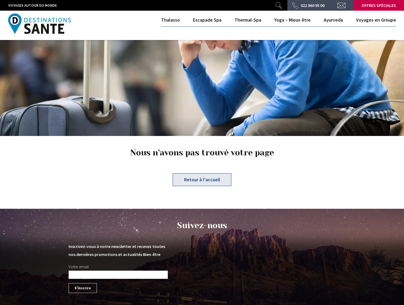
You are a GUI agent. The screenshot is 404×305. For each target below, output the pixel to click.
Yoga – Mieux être (292, 20)
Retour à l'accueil (202, 179)
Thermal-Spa (248, 20)
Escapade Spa (207, 20)
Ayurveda (333, 20)
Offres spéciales (379, 5)
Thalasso (170, 20)
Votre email (79, 266)
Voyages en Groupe (376, 20)
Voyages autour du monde (32, 5)
